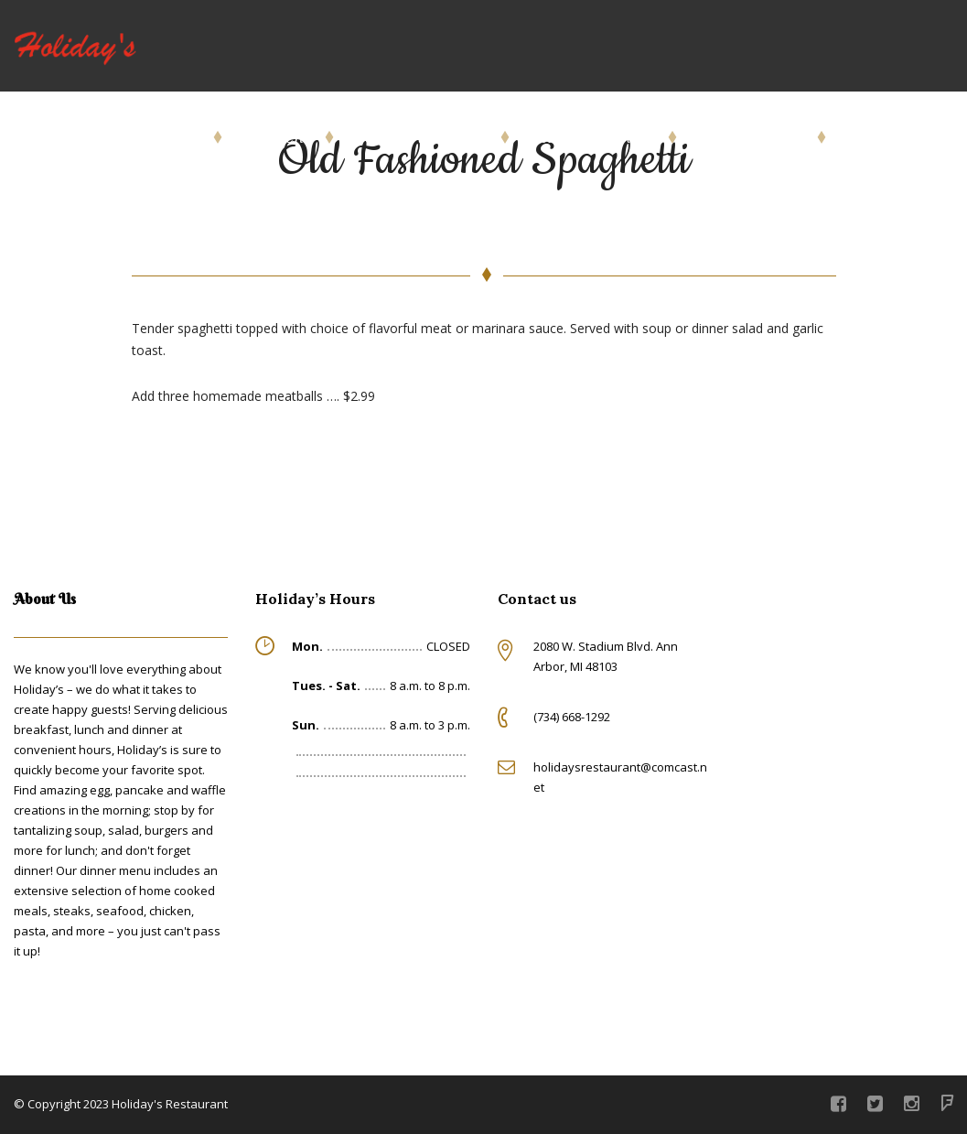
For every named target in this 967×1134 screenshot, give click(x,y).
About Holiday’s (748, 136)
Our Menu (274, 136)
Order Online (152, 136)
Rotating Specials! (589, 136)
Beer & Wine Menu (418, 136)
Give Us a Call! (894, 136)
